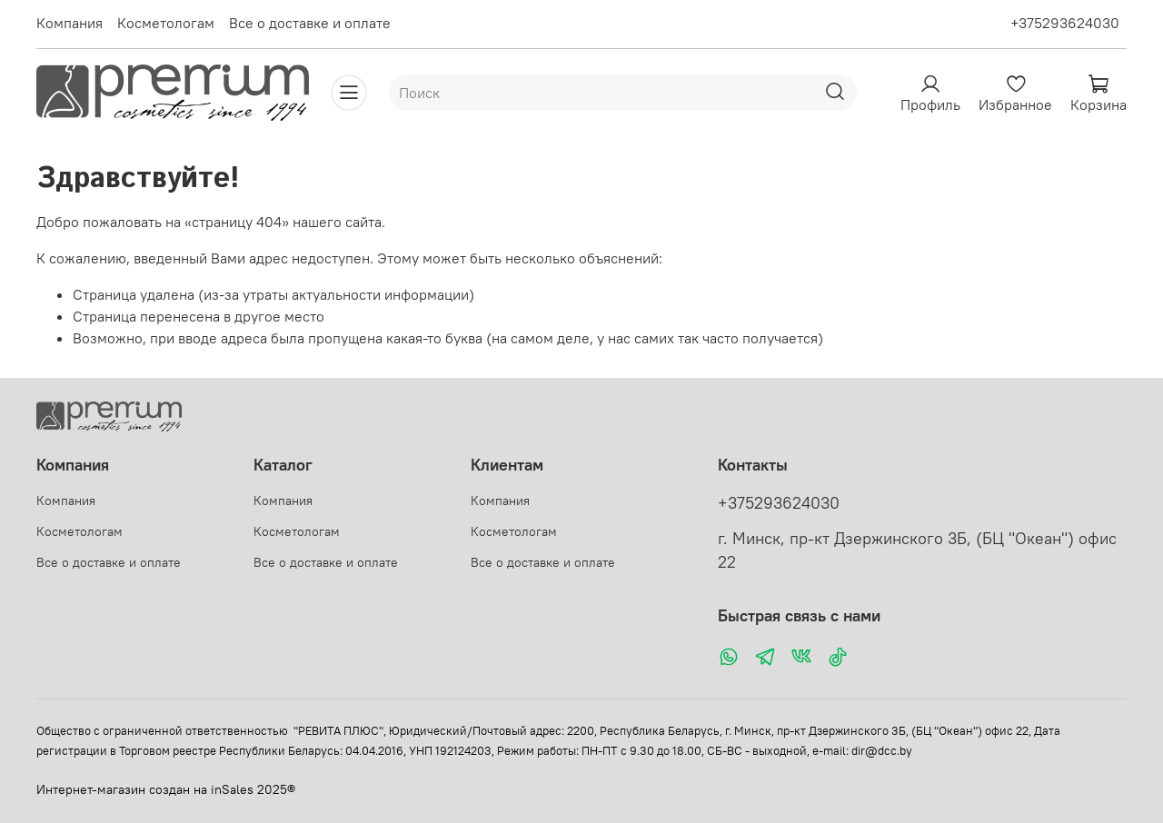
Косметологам (165, 23)
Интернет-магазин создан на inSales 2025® (165, 789)
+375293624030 (1064, 23)
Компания (69, 23)
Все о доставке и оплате (310, 23)
